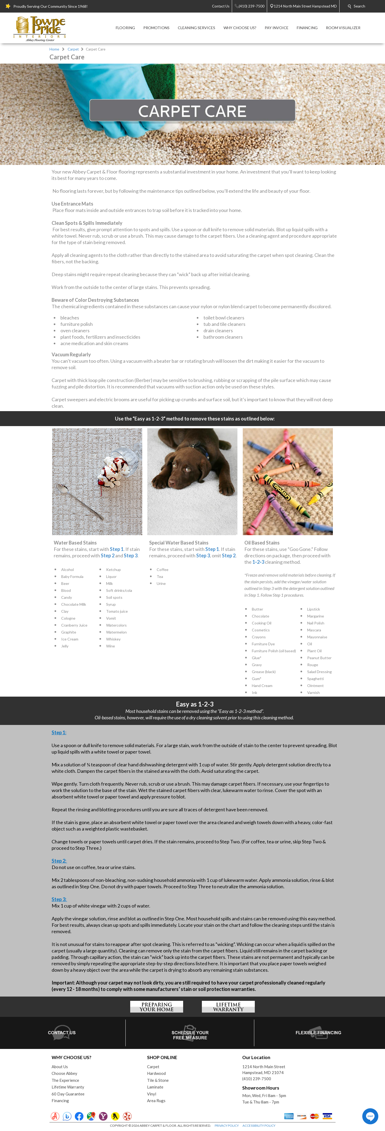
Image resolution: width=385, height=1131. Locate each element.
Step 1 (117, 549)
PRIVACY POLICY (227, 1126)
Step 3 (130, 555)
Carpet (73, 49)
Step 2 (107, 555)
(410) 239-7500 (256, 1078)
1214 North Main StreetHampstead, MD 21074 (263, 1069)
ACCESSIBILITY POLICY (258, 1126)
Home (54, 49)
